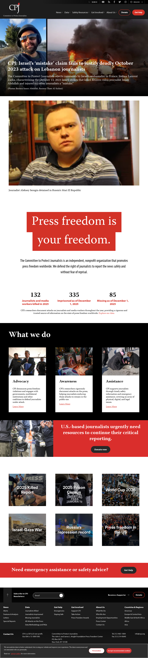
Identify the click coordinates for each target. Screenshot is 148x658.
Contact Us (100, 624)
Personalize (96, 651)
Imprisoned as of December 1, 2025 (74, 299)
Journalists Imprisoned (34, 614)
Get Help (138, 12)
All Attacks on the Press (34, 621)
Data (27, 607)
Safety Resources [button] (80, 12)
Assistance (114, 382)
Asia (126, 624)
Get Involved (77, 607)
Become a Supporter (117, 595)
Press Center (101, 621)
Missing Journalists (32, 618)
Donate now (100, 449)
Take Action (75, 614)
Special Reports (9, 621)
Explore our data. (107, 313)
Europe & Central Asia (133, 614)
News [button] (58, 12)
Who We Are (101, 614)
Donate (124, 12)
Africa (127, 621)
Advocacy (21, 382)
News (5, 607)
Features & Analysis (10, 614)
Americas (128, 611)
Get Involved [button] (97, 12)
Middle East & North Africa (135, 618)
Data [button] (67, 12)
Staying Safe (58, 614)
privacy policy (16, 654)
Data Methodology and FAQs (36, 624)
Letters (6, 618)
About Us (100, 607)
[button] (142, 2)
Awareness (68, 382)
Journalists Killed (31, 611)
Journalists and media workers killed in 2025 (35, 299)
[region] (74, 651)
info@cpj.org (140, 634)
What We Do (101, 611)
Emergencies (59, 611)
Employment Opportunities (107, 618)
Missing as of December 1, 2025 (113, 299)
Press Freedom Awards (80, 618)
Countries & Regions (134, 607)
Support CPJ (76, 611)
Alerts (5, 611)
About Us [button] (111, 12)
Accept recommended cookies (119, 651)
